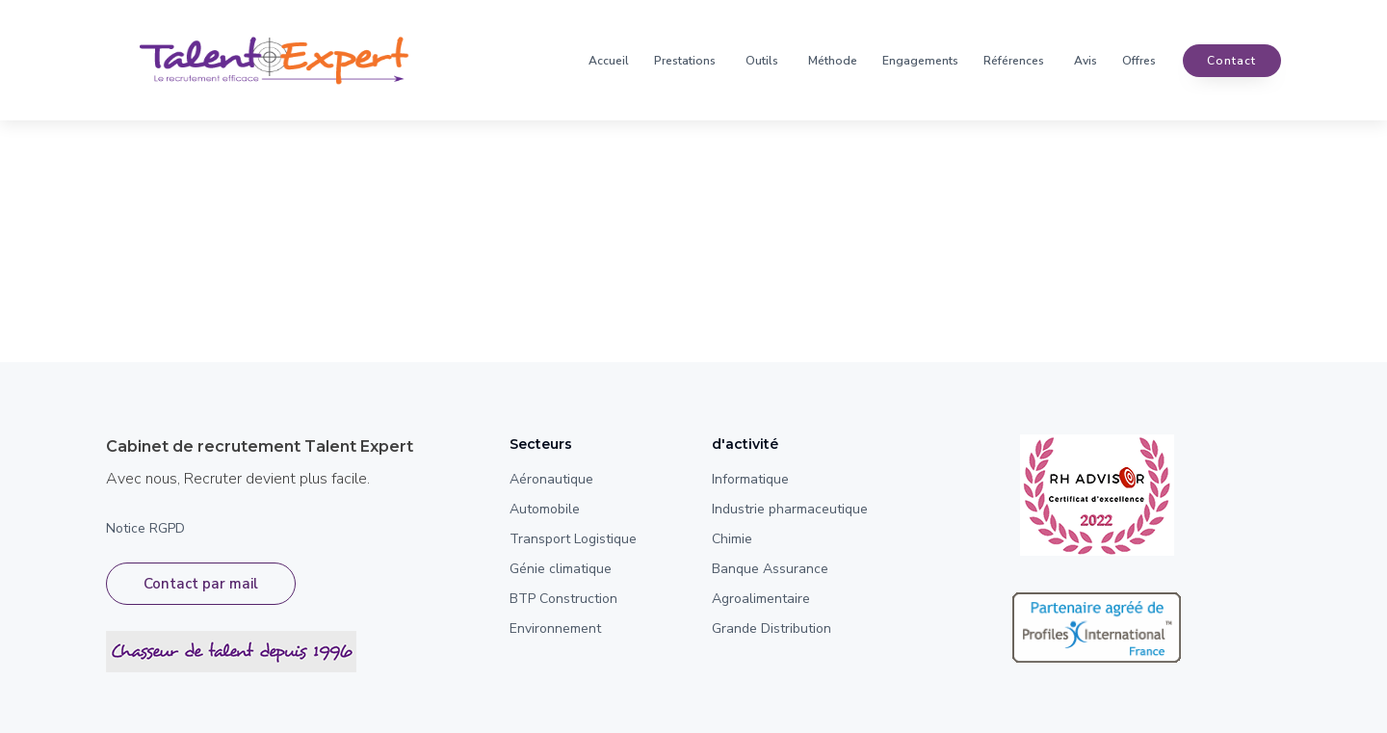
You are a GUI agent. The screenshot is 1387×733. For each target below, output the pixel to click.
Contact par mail (201, 583)
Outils (762, 60)
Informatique (750, 479)
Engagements (920, 60)
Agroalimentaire (761, 598)
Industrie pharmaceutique (790, 509)
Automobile (545, 509)
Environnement (555, 628)
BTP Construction (563, 598)
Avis (1085, 60)
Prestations (685, 60)
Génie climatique (561, 569)
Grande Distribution (771, 628)
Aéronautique (551, 479)
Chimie (732, 539)
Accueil (609, 60)
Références (1013, 60)
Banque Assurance (770, 569)
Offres (1139, 60)
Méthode (832, 60)
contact (1231, 60)
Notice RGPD (145, 528)
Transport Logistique (573, 539)
